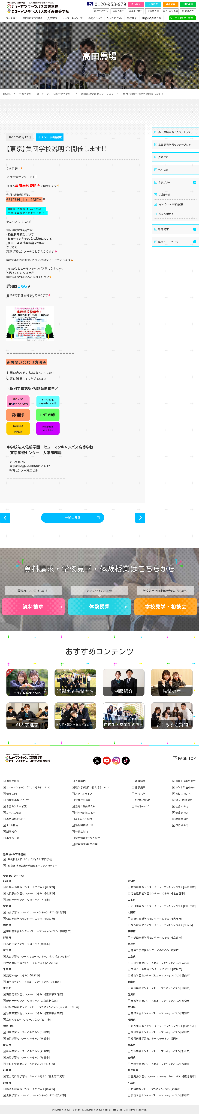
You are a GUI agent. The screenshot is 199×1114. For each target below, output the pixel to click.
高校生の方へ (101, 11)
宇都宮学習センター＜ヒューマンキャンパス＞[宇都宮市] (38, 931)
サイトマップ (142, 806)
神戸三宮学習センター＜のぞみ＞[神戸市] (155, 950)
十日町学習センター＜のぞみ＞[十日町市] (30, 1064)
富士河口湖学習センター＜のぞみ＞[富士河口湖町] (36, 1076)
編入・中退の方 (170, 11)
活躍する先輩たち (151, 18)
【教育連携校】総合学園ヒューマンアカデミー (31, 865)
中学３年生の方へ (185, 787)
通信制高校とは (84, 825)
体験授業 (153, 4)
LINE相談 (188, 4)
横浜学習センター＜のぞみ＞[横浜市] (28, 1038)
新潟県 (7, 1045)
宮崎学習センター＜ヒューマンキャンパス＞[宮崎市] (160, 1064)
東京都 (7, 988)
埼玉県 (7, 950)
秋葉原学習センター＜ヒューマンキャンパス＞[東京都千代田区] (42, 1007)
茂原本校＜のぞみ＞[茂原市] (23, 975)
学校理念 (132, 18)
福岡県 (132, 1019)
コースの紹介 (13, 812)
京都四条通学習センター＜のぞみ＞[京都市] (156, 937)
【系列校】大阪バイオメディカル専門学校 (29, 859)
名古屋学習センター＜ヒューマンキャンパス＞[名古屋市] (163, 887)
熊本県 (132, 1045)
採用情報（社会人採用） (88, 838)
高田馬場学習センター (60, 94)
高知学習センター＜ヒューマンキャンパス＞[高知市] (160, 1013)
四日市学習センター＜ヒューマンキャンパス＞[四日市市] (163, 906)
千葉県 (7, 969)
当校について (95, 18)
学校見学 (170, 4)
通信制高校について (18, 800)
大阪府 (132, 912)
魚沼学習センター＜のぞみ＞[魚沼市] (28, 1057)
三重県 (132, 900)
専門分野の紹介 (15, 819)
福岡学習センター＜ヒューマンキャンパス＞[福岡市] (160, 1032)
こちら (22, 286)
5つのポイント (114, 18)
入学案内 (52, 18)
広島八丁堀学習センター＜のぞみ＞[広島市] (156, 969)
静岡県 (7, 1083)
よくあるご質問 (83, 819)
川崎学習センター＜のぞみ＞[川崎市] (28, 1032)
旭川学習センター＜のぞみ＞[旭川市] (28, 900)
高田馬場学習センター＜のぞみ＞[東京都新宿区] (34, 994)
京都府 (132, 931)
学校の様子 (166, 214)
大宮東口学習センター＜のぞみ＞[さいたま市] (33, 963)
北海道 (7, 881)
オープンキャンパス (72, 18)
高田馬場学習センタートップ (174, 132)
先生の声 (163, 170)
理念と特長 (12, 781)
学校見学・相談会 (166, 606)
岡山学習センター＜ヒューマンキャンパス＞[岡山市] (160, 988)
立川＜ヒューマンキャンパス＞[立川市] (28, 1019)
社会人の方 (182, 806)
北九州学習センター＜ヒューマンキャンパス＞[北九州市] (163, 1026)
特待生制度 (81, 831)
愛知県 (132, 881)
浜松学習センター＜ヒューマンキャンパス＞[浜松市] (36, 1095)
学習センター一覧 (29, 94)
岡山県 (132, 982)
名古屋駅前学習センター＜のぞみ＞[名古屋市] (158, 893)
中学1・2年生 (136, 11)
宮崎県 (132, 1057)
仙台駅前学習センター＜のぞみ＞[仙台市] (30, 918)
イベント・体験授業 (171, 204)
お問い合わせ (142, 800)
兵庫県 (132, 944)
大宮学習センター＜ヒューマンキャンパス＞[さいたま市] (38, 956)
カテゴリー (164, 182)
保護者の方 (153, 11)
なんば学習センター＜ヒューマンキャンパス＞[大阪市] (162, 925)
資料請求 (135, 4)
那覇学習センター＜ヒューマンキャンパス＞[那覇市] (160, 1095)
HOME (7, 94)
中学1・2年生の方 (185, 781)
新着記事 (163, 229)
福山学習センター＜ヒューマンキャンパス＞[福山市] (160, 975)
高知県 (132, 1007)
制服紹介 (11, 831)
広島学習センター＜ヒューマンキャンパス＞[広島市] (160, 963)
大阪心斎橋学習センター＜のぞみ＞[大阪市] (156, 918)
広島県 (132, 956)
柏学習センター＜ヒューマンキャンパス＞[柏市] (33, 982)
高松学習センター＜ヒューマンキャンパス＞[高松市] (160, 1000)
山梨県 (7, 1070)
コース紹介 (12, 18)
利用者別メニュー (85, 812)
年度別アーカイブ (168, 242)
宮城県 (7, 906)
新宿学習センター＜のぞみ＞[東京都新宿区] (32, 1000)
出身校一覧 (13, 838)
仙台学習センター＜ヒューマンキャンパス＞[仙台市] (36, 912)
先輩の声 (163, 157)
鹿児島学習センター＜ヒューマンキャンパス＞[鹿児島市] (163, 1076)
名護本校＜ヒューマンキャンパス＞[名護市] (156, 1089)
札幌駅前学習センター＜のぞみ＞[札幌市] (30, 893)
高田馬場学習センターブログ (97, 94)
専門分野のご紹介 (32, 18)
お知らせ (164, 194)
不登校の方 (182, 825)
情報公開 (11, 794)
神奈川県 (8, 1026)
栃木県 (7, 925)
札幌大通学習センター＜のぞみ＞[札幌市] (30, 887)
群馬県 (7, 937)
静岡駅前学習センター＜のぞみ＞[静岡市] (30, 1089)
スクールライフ (83, 794)
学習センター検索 (184, 17)
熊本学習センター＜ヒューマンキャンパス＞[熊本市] (160, 1051)
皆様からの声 (82, 800)
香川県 (132, 994)
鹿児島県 (133, 1070)
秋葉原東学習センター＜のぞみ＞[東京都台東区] (34, 1013)
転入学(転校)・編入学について (92, 787)
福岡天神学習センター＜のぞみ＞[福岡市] (155, 1038)
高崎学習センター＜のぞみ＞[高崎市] (28, 944)
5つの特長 (12, 825)
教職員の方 (188, 11)
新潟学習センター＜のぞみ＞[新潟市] (28, 1051)
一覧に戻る (73, 517)
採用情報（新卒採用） (87, 844)
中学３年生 (118, 11)
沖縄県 (132, 1083)
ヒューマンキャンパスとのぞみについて (28, 787)
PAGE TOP (187, 758)
